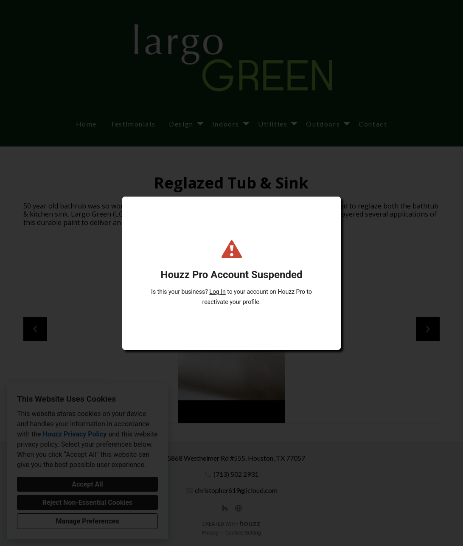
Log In (217, 291)
